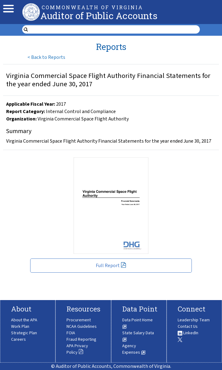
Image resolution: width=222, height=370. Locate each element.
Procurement (79, 320)
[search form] (115, 29)
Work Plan (20, 326)
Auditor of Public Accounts (98, 16)
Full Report (111, 265)
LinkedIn (188, 333)
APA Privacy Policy (77, 349)
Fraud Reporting (81, 339)
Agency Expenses (134, 349)
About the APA (24, 320)
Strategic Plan (24, 333)
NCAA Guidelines (82, 326)
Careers (18, 339)
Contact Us (188, 326)
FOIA (71, 333)
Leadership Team (194, 320)
